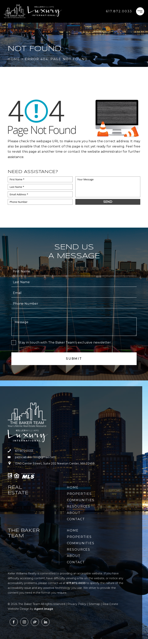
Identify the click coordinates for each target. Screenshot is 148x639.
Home (73, 487)
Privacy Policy (76, 604)
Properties (79, 494)
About (74, 513)
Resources (78, 506)
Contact (76, 519)
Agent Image (43, 609)
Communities (80, 500)
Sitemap (94, 604)
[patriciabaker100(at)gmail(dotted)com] (51, 457)
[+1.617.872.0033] (119, 11)
